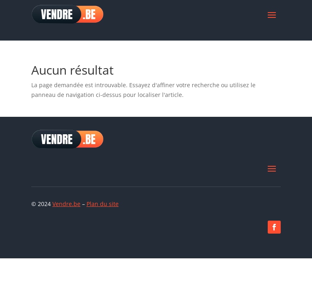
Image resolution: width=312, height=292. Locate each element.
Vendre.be (66, 204)
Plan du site (103, 204)
